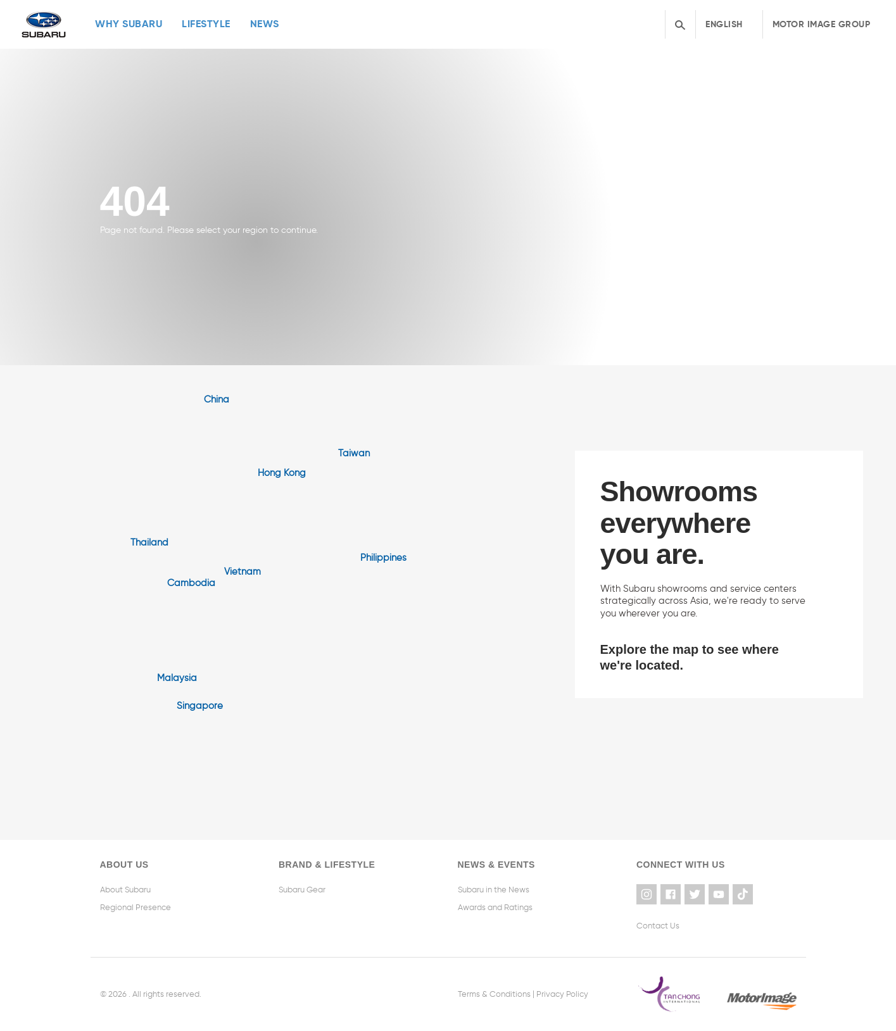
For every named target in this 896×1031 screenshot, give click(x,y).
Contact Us (657, 925)
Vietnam (242, 571)
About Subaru (125, 889)
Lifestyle (206, 23)
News (264, 23)
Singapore (200, 705)
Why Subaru (128, 23)
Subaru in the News (493, 889)
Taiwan (354, 453)
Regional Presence (135, 907)
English (724, 24)
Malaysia (177, 678)
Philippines (383, 557)
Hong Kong (282, 472)
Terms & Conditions (494, 994)
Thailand (149, 542)
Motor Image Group (822, 24)
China (216, 399)
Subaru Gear (302, 889)
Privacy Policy (562, 994)
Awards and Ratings (495, 907)
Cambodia (191, 583)
